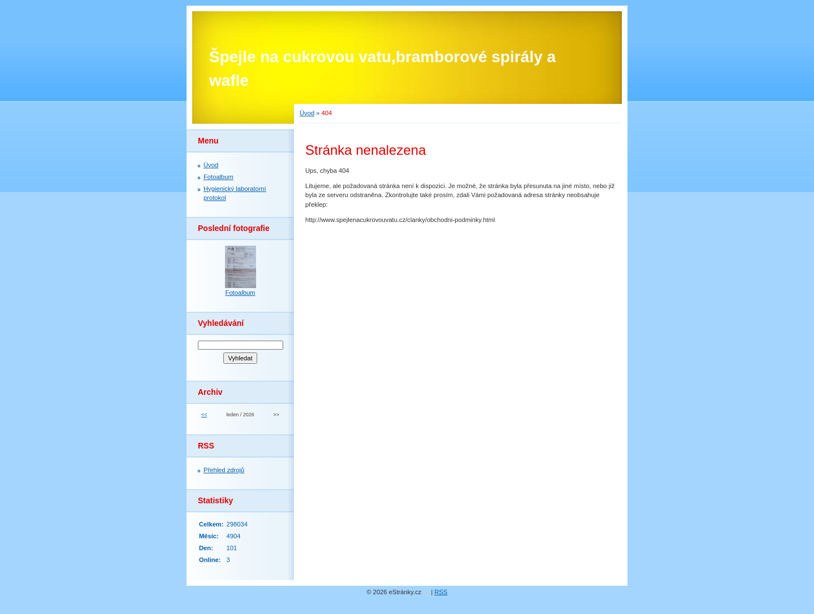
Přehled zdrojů (224, 470)
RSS (441, 592)
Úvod (307, 113)
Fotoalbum (218, 176)
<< (204, 414)
